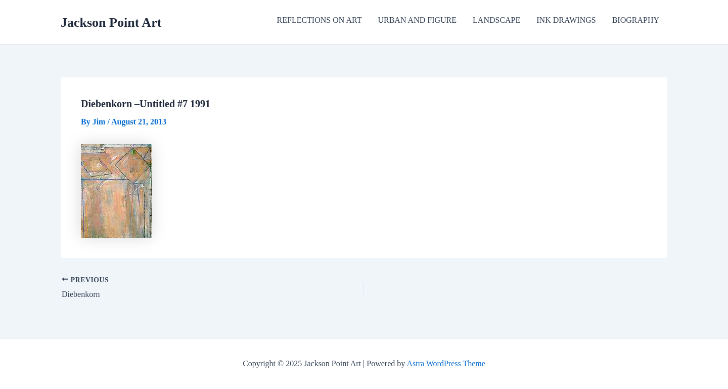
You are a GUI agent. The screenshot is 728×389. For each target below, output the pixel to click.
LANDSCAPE (496, 20)
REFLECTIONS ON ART (319, 20)
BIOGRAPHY (635, 20)
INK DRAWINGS (566, 20)
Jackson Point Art (111, 22)
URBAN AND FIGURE (417, 20)
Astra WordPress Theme (445, 363)
